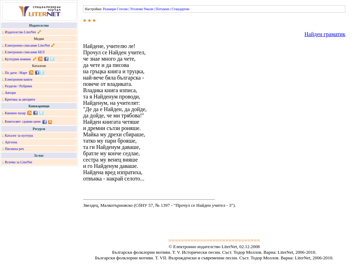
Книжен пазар (15, 113)
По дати (11, 73)
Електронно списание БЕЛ (25, 52)
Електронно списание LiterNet (27, 45)
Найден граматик (324, 34)
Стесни (122, 9)
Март (23, 73)
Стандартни (180, 9)
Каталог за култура (19, 135)
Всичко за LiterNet (18, 162)
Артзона (11, 142)
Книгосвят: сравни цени (23, 121)
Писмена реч (14, 149)
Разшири (109, 9)
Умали (148, 9)
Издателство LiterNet (20, 32)
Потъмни (162, 9)
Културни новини (18, 59)
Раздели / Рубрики (18, 86)
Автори (10, 93)
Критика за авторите (20, 99)
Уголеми (136, 9)
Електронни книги (18, 79)
